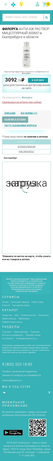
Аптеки (5, 302)
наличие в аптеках (15, 119)
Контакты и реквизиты (12, 335)
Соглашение (8, 338)
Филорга (27, 97)
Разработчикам (33, 335)
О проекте (6, 332)
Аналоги (6, 305)
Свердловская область (22, 4)
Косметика (43, 315)
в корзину (38, 80)
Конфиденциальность (26, 338)
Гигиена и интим (28, 315)
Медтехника (24, 318)
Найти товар (37, 302)
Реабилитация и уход (12, 322)
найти (47, 17)
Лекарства (7, 315)
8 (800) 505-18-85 (17, 364)
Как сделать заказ (20, 305)
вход (38, 4)
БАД (16, 315)
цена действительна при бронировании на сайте (26, 87)
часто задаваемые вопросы (20, 125)
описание (9, 113)
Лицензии (35, 332)
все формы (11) (29, 113)
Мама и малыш (9, 318)
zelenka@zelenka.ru (12, 380)
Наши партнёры (21, 332)
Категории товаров (20, 302)
